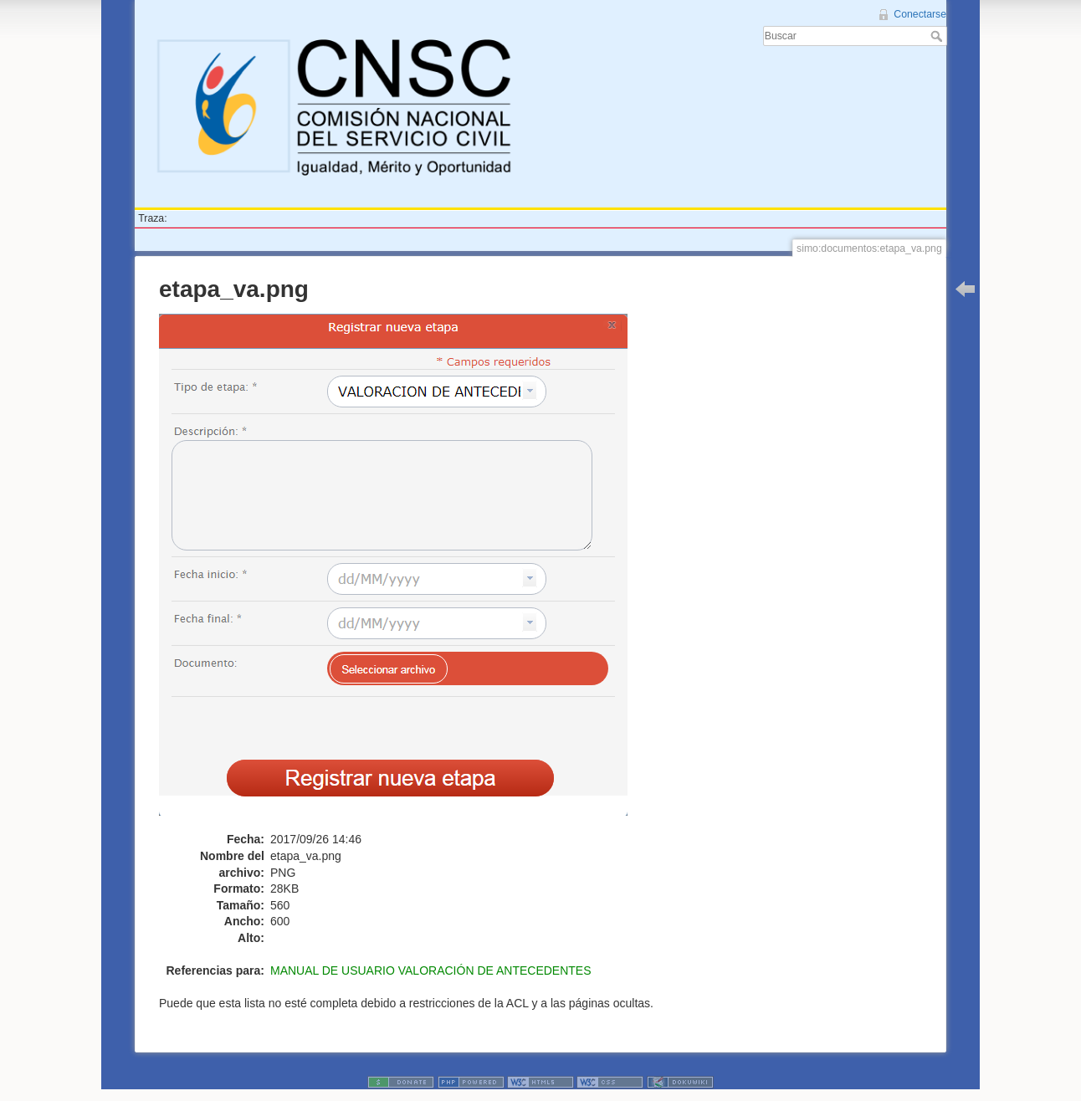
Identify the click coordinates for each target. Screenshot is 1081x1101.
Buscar (938, 36)
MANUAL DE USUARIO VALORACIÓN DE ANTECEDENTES (431, 970)
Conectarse (920, 14)
